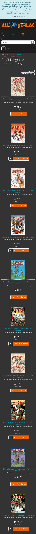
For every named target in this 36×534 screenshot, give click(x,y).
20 (27, 73)
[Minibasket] (22, 34)
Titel (28, 71)
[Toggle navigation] (3, 48)
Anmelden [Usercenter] (15, 34)
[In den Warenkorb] (10, 159)
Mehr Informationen (19, 114)
